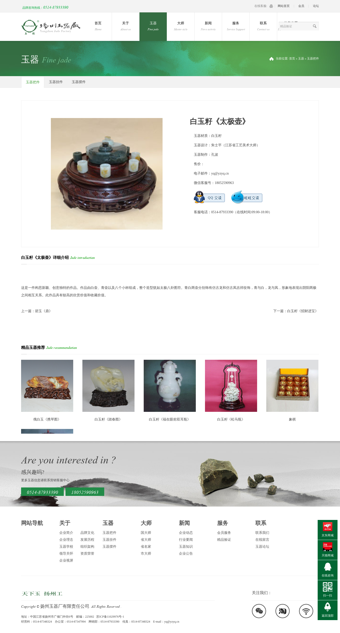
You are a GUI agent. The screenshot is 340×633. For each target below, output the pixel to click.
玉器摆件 (79, 82)
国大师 (146, 533)
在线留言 (262, 540)
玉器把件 (313, 58)
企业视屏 (66, 560)
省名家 (146, 546)
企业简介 (66, 533)
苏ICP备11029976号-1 (110, 616)
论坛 (316, 6)
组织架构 (87, 546)
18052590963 (85, 492)
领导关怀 (66, 553)
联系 (263, 26)
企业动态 (186, 533)
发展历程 (87, 540)
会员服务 (224, 533)
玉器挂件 (56, 82)
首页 (98, 26)
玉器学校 (66, 546)
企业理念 (66, 540)
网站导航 (32, 523)
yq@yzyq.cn (220, 173)
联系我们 (262, 533)
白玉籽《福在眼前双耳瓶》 (170, 419)
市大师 (146, 553)
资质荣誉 (87, 553)
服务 (235, 26)
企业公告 (186, 553)
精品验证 (224, 540)
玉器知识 (186, 546)
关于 (125, 26)
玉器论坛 (262, 546)
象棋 (292, 419)
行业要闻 (186, 540)
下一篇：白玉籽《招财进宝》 (295, 311)
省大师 (146, 540)
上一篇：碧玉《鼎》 (36, 311)
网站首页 (284, 6)
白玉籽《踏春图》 (108, 419)
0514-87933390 (42, 492)
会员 (301, 6)
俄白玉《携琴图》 (47, 419)
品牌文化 (87, 533)
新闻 (208, 26)
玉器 (153, 26)
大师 (180, 26)
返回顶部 (328, 615)
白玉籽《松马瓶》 (231, 419)
